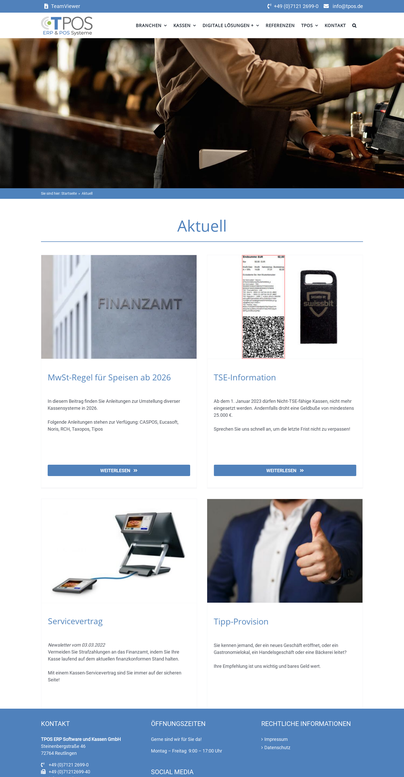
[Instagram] (167, 752)
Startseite (69, 193)
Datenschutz (277, 711)
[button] (354, 25)
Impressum (276, 703)
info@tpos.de (348, 6)
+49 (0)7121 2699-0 (296, 6)
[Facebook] (155, 752)
